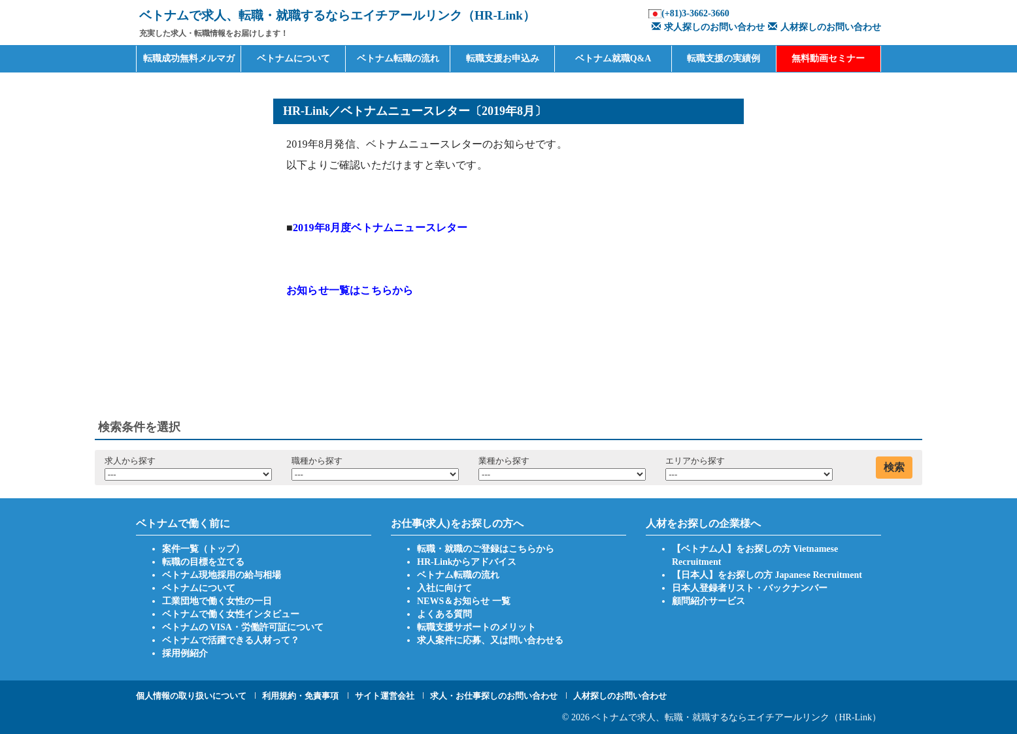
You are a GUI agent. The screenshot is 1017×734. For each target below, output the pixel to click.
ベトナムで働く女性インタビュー (230, 614)
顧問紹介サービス (708, 601)
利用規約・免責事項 (300, 696)
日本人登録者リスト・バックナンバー (749, 588)
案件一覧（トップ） (203, 549)
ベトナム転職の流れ (398, 58)
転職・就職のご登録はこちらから (485, 549)
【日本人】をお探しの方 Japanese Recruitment (767, 575)
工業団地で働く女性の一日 (217, 601)
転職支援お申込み (502, 58)
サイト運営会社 (384, 696)
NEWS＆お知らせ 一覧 (463, 601)
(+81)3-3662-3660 (695, 13)
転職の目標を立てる (203, 562)
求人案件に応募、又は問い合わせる (490, 640)
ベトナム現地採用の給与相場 (221, 575)
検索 (894, 467)
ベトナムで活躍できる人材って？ (230, 640)
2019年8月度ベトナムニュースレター (380, 227)
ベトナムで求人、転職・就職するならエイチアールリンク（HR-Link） (736, 717)
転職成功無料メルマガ (189, 58)
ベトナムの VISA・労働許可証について (243, 627)
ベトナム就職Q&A (613, 58)
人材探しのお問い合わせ (823, 27)
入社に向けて (444, 588)
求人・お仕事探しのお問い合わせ (494, 696)
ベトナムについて (293, 58)
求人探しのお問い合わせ (706, 27)
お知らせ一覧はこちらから (349, 290)
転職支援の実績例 (723, 58)
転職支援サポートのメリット (476, 627)
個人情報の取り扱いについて (191, 696)
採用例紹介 (185, 653)
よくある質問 (444, 614)
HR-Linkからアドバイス (466, 562)
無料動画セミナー (828, 58)
